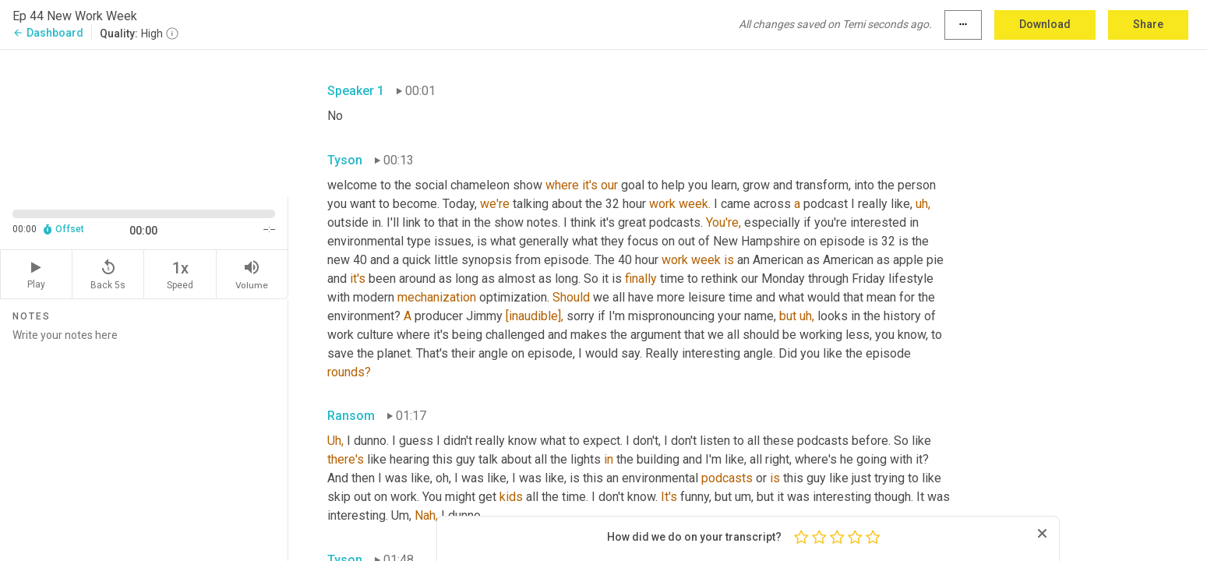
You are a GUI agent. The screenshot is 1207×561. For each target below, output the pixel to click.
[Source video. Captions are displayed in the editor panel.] (144, 122)
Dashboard (47, 32)
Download (1045, 24)
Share (1148, 24)
